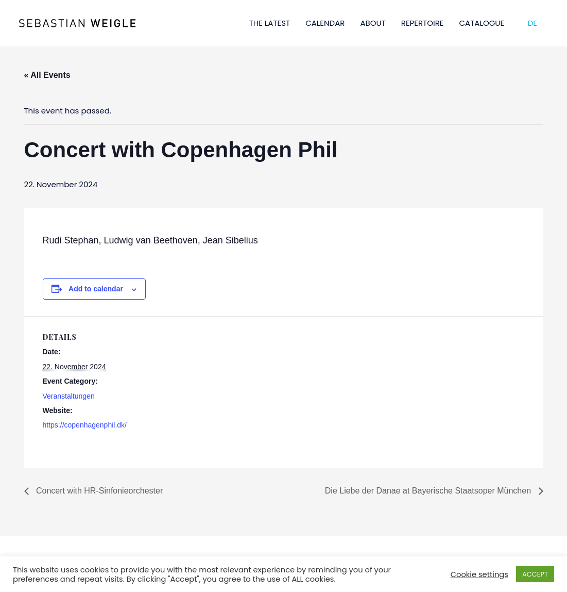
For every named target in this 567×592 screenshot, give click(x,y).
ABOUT (372, 23)
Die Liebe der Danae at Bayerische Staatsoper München (429, 490)
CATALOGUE (482, 23)
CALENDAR (325, 23)
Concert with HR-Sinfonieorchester (98, 490)
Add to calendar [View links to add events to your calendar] (95, 289)
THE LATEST (269, 23)
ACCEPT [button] (535, 574)
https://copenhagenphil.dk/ (85, 425)
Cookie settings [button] (479, 574)
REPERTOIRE (422, 23)
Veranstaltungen (69, 396)
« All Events (47, 75)
